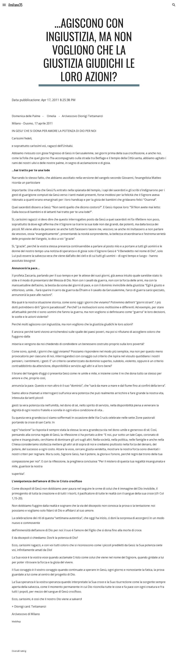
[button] (4, 5)
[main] (89, 51)
